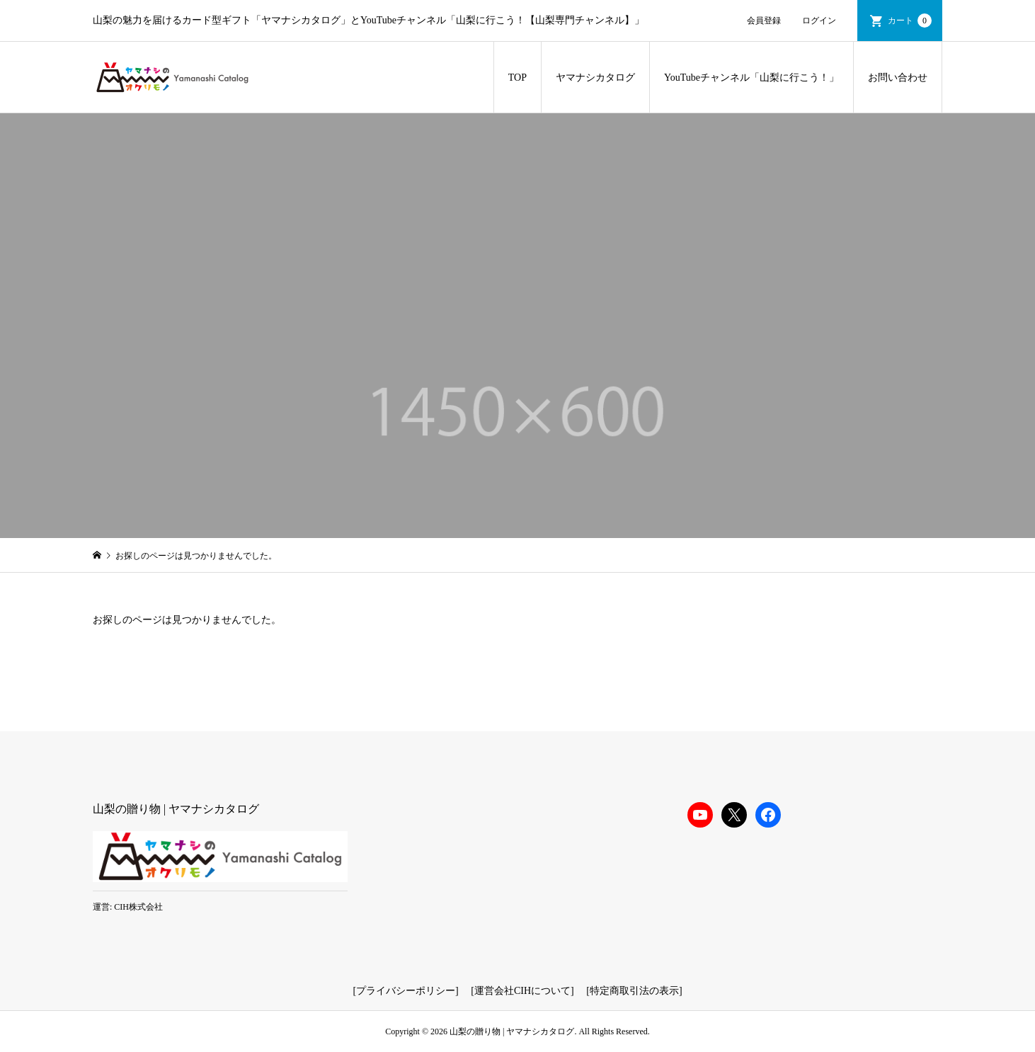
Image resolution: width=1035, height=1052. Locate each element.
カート (910, 20)
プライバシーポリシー (405, 990)
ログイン (819, 20)
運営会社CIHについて (522, 990)
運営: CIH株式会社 (128, 907)
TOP (517, 77)
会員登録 (764, 20)
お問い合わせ (897, 77)
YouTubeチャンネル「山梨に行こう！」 (751, 77)
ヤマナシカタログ (595, 77)
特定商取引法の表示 (634, 990)
